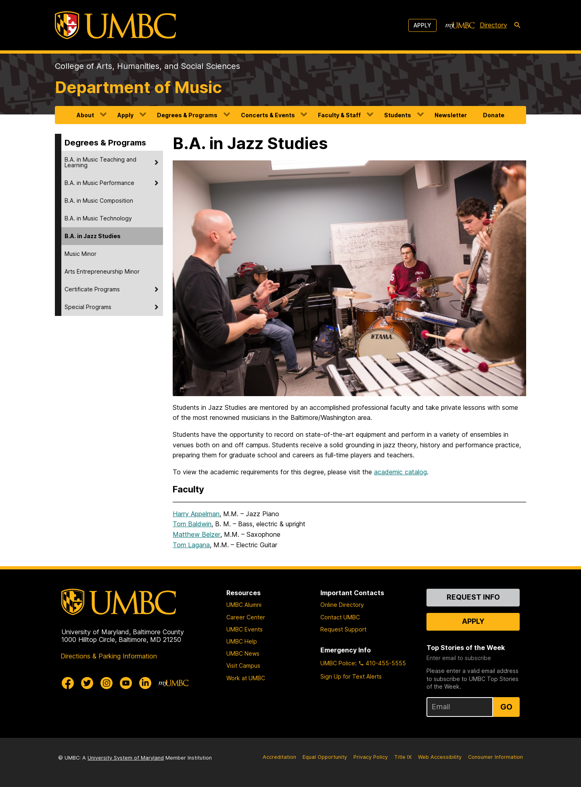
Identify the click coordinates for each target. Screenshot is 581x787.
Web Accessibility (440, 757)
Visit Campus (243, 665)
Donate (493, 115)
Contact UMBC (340, 617)
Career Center (245, 617)
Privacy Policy (370, 757)
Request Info (473, 597)
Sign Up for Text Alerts (351, 676)
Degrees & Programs (187, 115)
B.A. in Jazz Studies (93, 236)
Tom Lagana (191, 545)
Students (397, 115)
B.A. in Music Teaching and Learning (100, 162)
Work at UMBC (245, 678)
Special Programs (88, 306)
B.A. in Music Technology (98, 218)
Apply (422, 25)
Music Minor (80, 253)
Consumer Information (495, 757)
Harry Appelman (196, 514)
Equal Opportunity (325, 757)
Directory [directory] (493, 25)
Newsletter (451, 115)
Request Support (343, 629)
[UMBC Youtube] (126, 683)
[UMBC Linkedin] (145, 683)
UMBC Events (244, 629)
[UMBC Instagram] (106, 683)
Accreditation (279, 757)
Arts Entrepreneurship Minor (102, 271)
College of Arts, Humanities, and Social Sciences (147, 66)
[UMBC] (115, 25)
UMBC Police (337, 663)
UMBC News (242, 653)
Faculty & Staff (339, 115)
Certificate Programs (92, 289)
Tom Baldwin (192, 524)
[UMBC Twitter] (87, 683)
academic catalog (400, 472)
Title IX (403, 757)
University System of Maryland (126, 758)
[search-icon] (517, 25)
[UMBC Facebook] (68, 683)
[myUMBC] (460, 25)
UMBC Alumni (243, 604)
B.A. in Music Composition (99, 200)
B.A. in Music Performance (99, 182)
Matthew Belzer (196, 534)
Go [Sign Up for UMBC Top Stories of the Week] (506, 707)
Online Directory (342, 604)
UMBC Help (241, 641)
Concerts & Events (268, 115)
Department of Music (138, 87)
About (85, 115)
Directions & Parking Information (109, 656)
